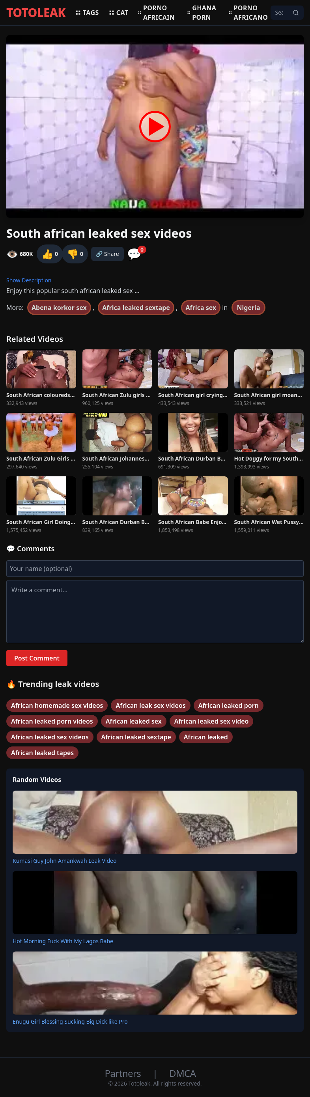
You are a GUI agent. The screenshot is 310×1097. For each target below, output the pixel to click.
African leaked (206, 737)
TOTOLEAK (35, 13)
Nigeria (248, 307)
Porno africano (248, 13)
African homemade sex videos (57, 705)
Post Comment (37, 658)
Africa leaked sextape (136, 307)
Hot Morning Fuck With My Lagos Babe (63, 941)
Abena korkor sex (59, 307)
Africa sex (200, 307)
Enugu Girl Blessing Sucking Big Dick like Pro (70, 1021)
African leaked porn (228, 705)
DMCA (182, 1073)
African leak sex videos (150, 705)
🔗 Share (107, 253)
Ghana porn (202, 13)
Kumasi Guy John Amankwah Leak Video (64, 860)
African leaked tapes (42, 752)
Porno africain (156, 13)
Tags (87, 12)
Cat (118, 12)
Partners (124, 1073)
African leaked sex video (211, 721)
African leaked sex (134, 721)
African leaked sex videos (50, 737)
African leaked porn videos (52, 721)
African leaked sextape (136, 737)
